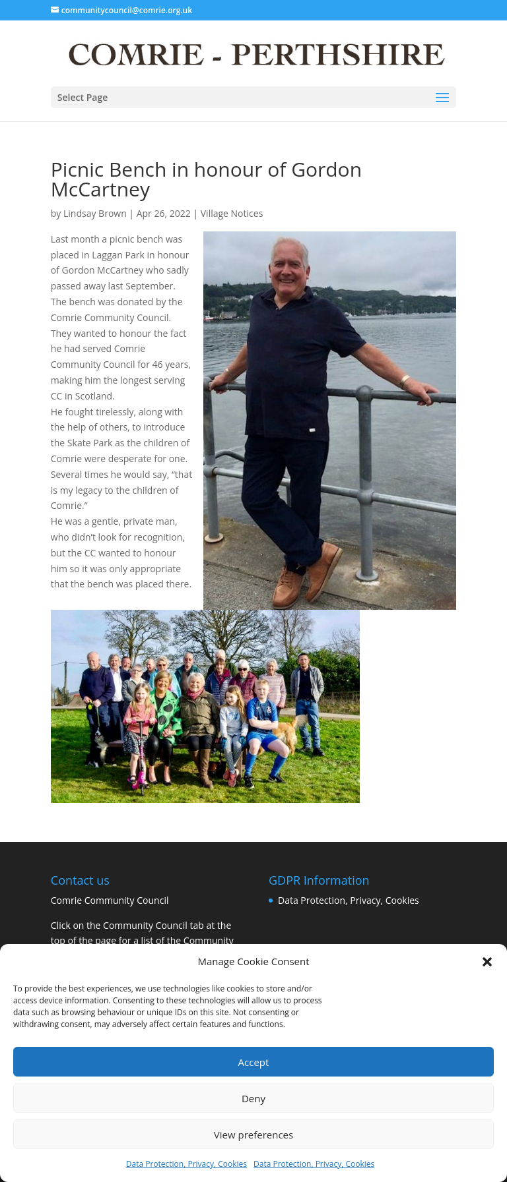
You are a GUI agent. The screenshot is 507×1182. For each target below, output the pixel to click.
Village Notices (232, 213)
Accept (253, 1062)
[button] (487, 961)
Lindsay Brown (95, 213)
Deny (253, 1098)
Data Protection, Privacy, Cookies (186, 1163)
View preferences (253, 1134)
